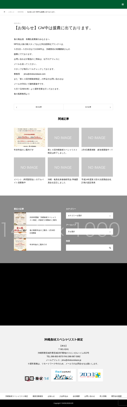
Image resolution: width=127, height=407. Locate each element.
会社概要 (76, 396)
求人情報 (103, 396)
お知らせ (51, 396)
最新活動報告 (38, 396)
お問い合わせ (89, 396)
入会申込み (63, 396)
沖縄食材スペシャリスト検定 (16, 396)
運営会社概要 (116, 396)
